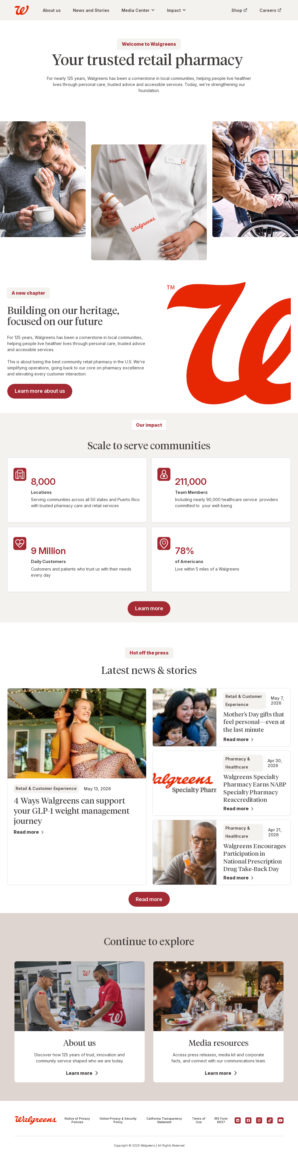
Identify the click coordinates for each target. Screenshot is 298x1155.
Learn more (79, 1073)
